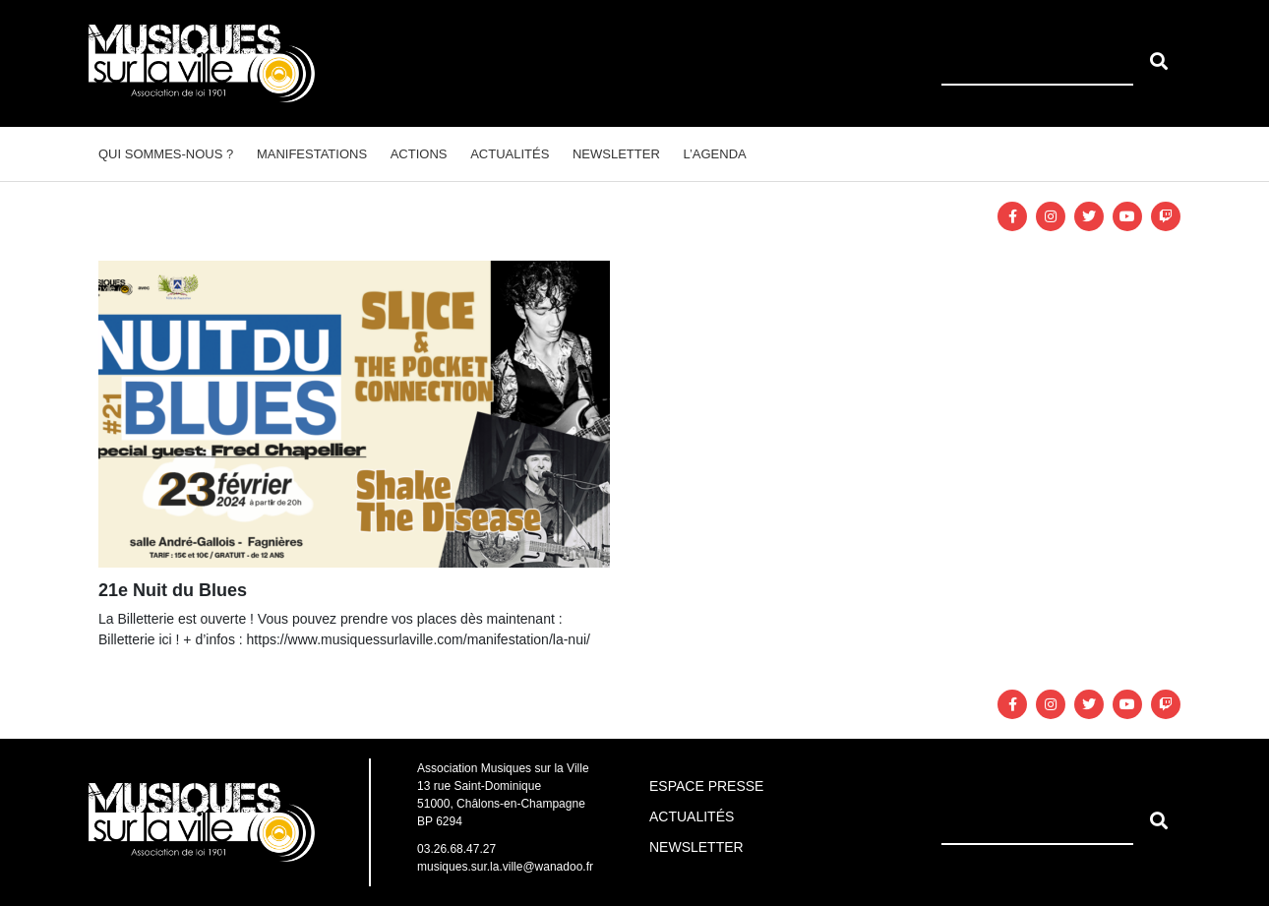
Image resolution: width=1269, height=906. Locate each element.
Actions (419, 154)
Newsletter (616, 154)
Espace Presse (706, 786)
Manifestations (312, 154)
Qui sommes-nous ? (165, 154)
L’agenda (714, 154)
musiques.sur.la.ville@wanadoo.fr (505, 867)
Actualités (509, 154)
